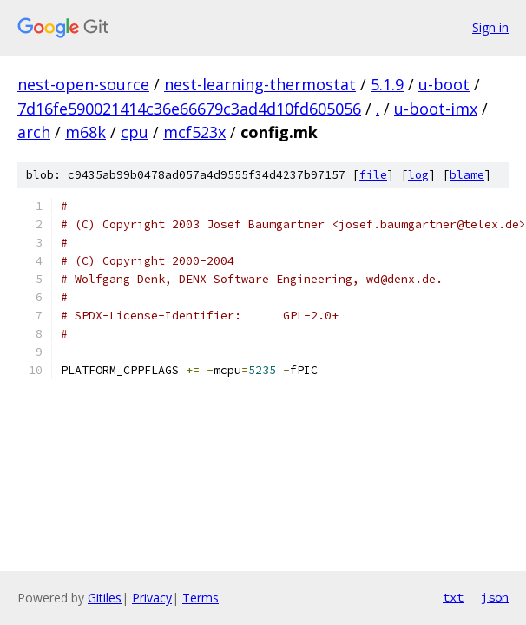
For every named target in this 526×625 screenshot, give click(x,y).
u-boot (444, 84)
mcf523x (194, 132)
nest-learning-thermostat (260, 84)
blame (467, 175)
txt (453, 597)
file (373, 175)
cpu (134, 132)
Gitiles (105, 597)
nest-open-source (83, 84)
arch (33, 132)
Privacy (152, 597)
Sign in (490, 27)
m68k (85, 132)
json (495, 597)
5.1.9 (387, 84)
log (418, 175)
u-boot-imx (435, 108)
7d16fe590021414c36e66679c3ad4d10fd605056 (189, 108)
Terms (200, 597)
